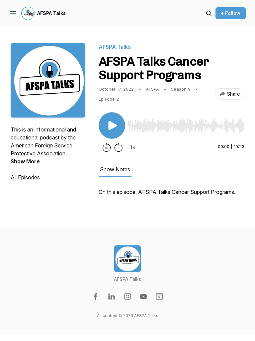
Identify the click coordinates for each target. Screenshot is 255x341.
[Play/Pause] (112, 125)
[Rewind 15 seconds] (106, 147)
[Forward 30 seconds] (118, 147)
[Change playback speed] (132, 147)
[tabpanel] (171, 195)
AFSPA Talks (51, 13)
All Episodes (25, 177)
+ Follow (230, 13)
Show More (25, 161)
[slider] (186, 126)
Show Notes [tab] (115, 169)
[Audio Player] (186, 124)
